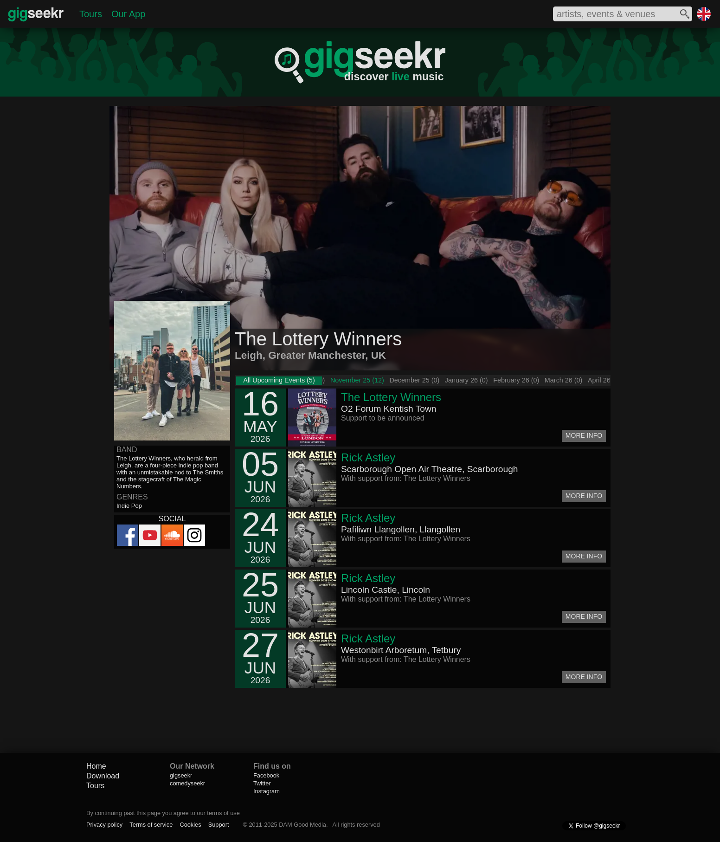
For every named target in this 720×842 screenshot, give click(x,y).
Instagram (266, 791)
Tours (90, 14)
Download (102, 776)
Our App (128, 14)
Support (218, 824)
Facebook (266, 775)
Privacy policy (104, 824)
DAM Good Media (302, 824)
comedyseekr (187, 783)
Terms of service (151, 824)
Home (96, 766)
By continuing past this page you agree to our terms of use (163, 813)
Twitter (262, 783)
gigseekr (181, 775)
